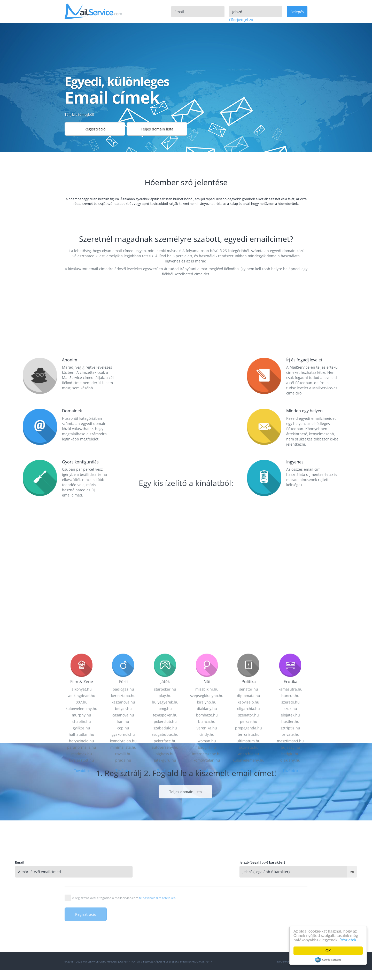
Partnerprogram (192, 961)
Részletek (348, 940)
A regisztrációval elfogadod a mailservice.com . (124, 898)
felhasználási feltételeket (157, 898)
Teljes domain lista (157, 129)
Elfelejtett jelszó (241, 19)
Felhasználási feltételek (160, 961)
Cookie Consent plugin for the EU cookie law (328, 960)
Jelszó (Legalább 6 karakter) (329, 862)
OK (328, 950)
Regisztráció (94, 129)
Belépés (297, 11)
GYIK (209, 961)
